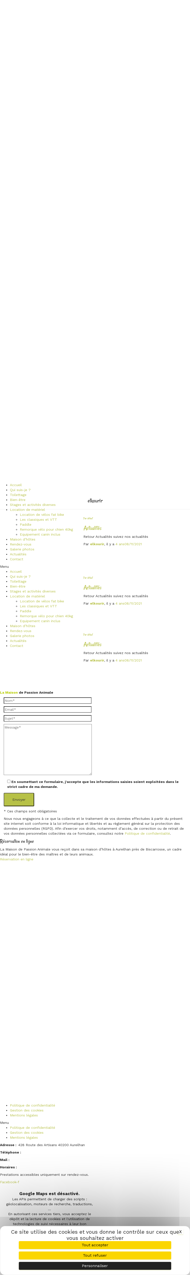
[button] (36, 566)
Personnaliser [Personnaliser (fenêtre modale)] (95, 1265)
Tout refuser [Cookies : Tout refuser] (95, 1255)
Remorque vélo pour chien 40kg (46, 529)
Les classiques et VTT (38, 519)
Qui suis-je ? (20, 490)
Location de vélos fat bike (42, 515)
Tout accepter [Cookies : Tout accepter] (95, 1245)
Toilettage (18, 495)
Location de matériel (27, 510)
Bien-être (17, 500)
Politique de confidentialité (147, 833)
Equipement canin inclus (40, 534)
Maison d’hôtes (22, 539)
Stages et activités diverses (33, 505)
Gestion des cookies (27, 1110)
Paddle (25, 524)
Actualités (18, 554)
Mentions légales (24, 1115)
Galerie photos (22, 549)
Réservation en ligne (16, 859)
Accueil (16, 485)
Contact (16, 559)
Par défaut (88, 518)
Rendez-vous (20, 544)
